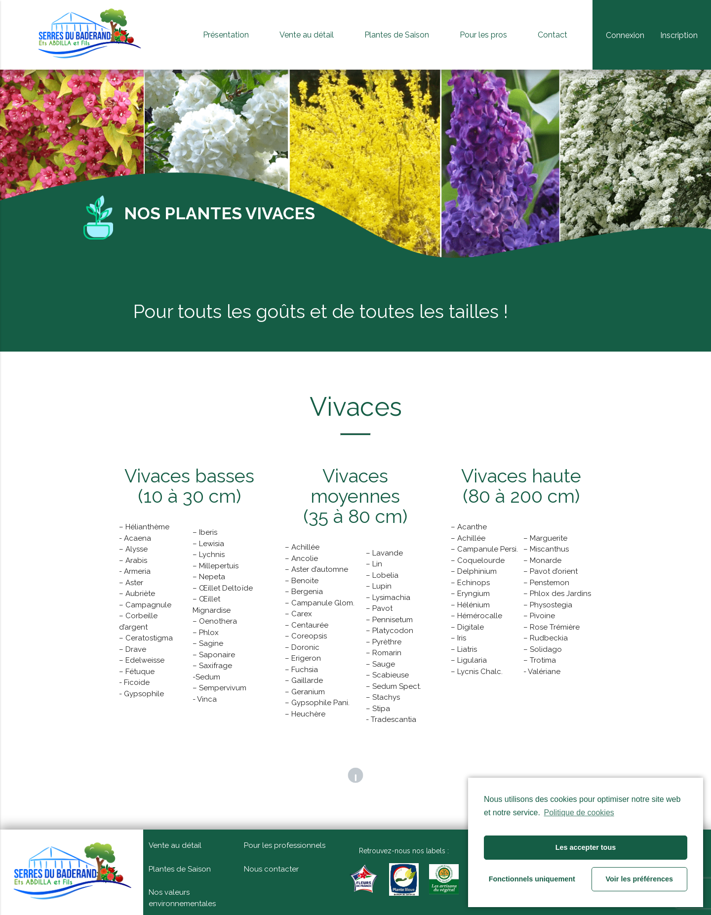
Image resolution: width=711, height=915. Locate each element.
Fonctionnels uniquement (532, 879)
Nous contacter (271, 869)
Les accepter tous (585, 847)
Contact (552, 35)
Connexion (625, 35)
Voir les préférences (639, 879)
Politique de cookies (579, 812)
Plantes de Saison (396, 35)
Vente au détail (306, 35)
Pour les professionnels (284, 845)
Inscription (679, 35)
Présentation (226, 35)
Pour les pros (483, 35)
